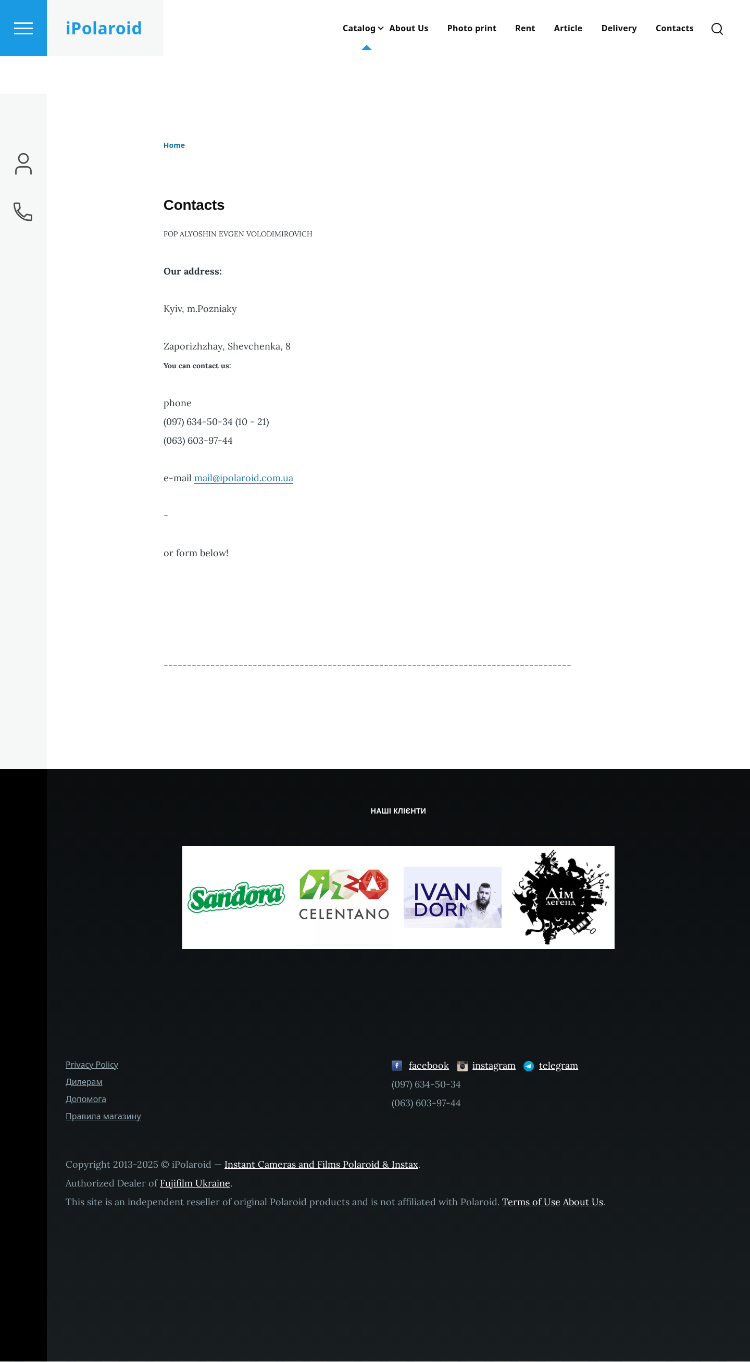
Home (174, 146)
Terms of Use (531, 1202)
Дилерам (84, 1082)
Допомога (86, 1099)
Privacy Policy (92, 1065)
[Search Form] (717, 66)
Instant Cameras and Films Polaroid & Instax (321, 1165)
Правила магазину (103, 1116)
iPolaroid (104, 65)
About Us (583, 1202)
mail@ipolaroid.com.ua (243, 478)
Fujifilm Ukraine (195, 1184)
